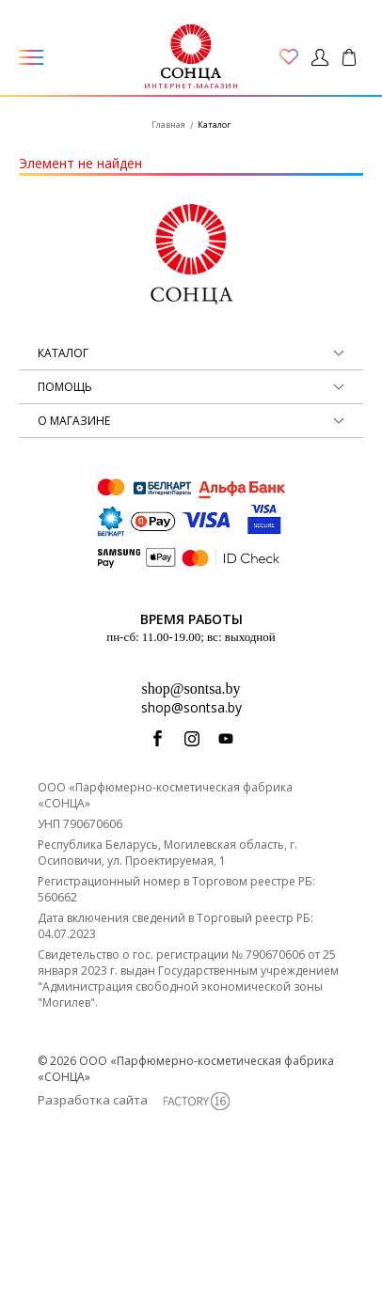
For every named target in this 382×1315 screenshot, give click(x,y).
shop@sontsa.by (191, 689)
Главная (168, 124)
